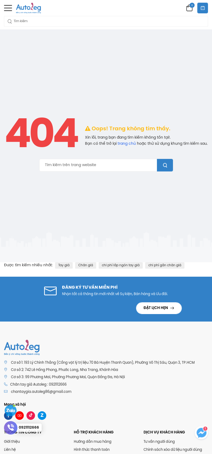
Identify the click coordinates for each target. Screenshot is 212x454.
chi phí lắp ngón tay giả (121, 265)
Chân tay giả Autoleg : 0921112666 (35, 384)
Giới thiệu (12, 442)
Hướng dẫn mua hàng (92, 442)
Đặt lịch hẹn (156, 308)
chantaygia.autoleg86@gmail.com (41, 392)
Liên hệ (10, 450)
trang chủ (127, 144)
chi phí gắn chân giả (164, 265)
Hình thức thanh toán (92, 450)
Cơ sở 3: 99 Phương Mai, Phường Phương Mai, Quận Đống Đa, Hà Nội (68, 377)
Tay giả (64, 265)
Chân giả (85, 265)
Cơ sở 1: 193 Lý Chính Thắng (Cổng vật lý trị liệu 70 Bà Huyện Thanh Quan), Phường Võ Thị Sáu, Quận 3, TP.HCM (103, 363)
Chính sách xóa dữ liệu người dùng (173, 450)
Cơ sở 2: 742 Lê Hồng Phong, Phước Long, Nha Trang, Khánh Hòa (64, 370)
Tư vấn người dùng (159, 442)
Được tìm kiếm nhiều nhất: (28, 265)
